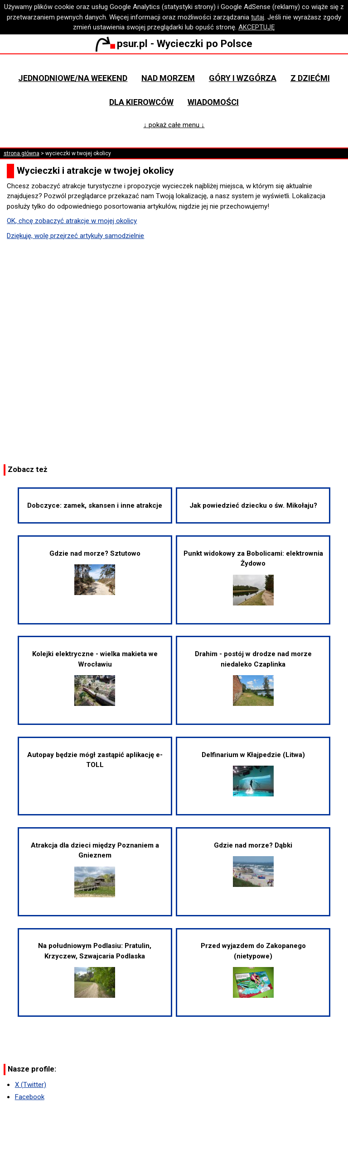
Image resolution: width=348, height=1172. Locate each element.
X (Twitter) (30, 1085)
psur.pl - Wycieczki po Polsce (174, 43)
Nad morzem (168, 78)
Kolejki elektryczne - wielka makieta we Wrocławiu (95, 678)
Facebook (29, 1097)
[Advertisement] (174, 351)
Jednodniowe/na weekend (72, 78)
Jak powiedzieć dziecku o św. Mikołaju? (253, 505)
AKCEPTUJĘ (256, 27)
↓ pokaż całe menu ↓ (174, 125)
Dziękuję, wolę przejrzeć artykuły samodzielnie (75, 236)
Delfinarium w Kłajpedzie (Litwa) (253, 773)
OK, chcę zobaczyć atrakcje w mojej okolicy (72, 221)
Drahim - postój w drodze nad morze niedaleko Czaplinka (253, 678)
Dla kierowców (141, 102)
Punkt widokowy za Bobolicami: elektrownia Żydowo (253, 577)
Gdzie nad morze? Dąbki (253, 864)
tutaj (257, 17)
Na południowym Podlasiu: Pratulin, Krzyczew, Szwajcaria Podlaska (94, 970)
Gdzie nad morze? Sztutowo (94, 572)
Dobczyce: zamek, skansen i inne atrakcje (94, 505)
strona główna (21, 153)
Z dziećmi (310, 78)
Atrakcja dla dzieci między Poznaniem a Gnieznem (95, 869)
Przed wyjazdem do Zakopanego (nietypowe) (253, 970)
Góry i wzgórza (242, 78)
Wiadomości (213, 102)
